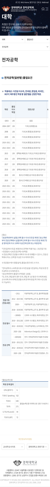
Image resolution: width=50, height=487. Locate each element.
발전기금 (33, 2)
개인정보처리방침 (25, 439)
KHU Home (25, 2)
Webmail (45, 2)
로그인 (17, 2)
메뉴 (46, 9)
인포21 (39, 2)
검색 (43, 9)
